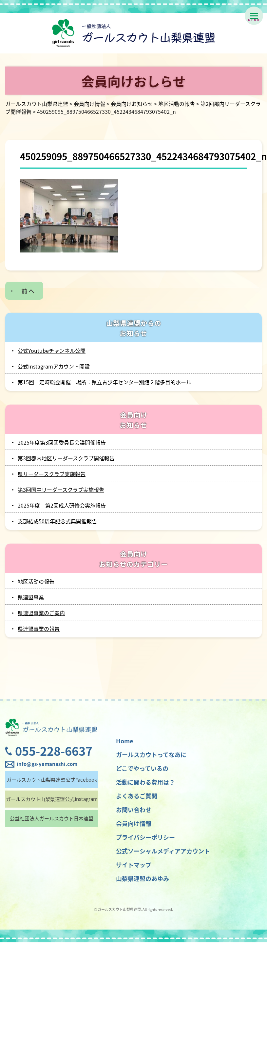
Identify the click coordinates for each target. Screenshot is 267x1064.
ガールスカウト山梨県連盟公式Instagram (52, 799)
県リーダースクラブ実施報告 (52, 474)
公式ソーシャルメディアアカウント (163, 851)
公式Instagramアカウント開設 (54, 366)
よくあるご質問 (136, 796)
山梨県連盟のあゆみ (142, 878)
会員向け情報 (133, 823)
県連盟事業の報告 (39, 628)
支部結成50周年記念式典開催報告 (57, 521)
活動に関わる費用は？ (145, 782)
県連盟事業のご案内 (41, 613)
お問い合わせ (133, 809)
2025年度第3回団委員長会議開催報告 (62, 442)
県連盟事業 (31, 597)
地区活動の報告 (36, 581)
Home (124, 740)
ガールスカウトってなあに (151, 754)
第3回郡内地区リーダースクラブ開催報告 (66, 458)
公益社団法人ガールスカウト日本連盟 (51, 818)
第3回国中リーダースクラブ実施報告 (61, 489)
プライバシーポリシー (145, 837)
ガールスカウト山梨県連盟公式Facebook (52, 779)
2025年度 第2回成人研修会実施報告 (62, 505)
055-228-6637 (53, 751)
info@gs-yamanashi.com (47, 764)
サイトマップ (133, 864)
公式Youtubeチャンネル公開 (52, 350)
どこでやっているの (142, 768)
